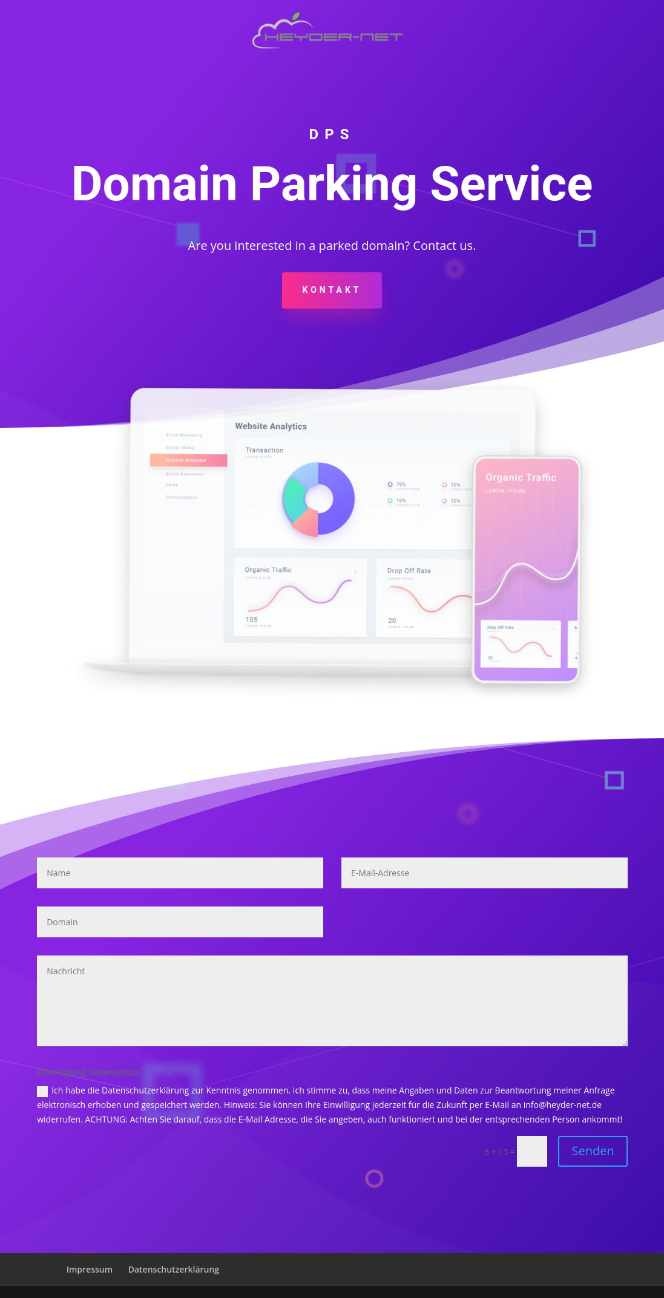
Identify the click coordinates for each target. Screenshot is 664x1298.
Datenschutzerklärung (173, 1269)
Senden (592, 1150)
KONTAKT (332, 290)
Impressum (90, 1269)
